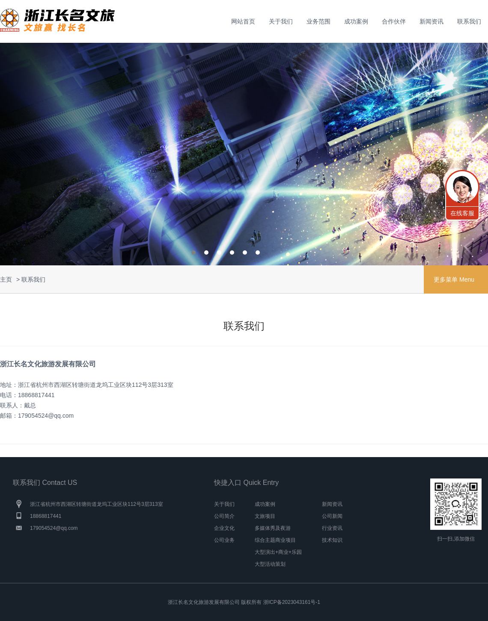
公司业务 (224, 540)
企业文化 (224, 528)
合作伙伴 (394, 21)
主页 (6, 279)
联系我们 (469, 21)
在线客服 (462, 213)
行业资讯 (332, 528)
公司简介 (224, 516)
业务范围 (318, 21)
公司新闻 (332, 516)
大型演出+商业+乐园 (278, 552)
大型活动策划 (270, 564)
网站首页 (243, 21)
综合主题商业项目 (275, 540)
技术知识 (332, 540)
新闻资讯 (431, 21)
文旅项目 (265, 516)
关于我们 (281, 21)
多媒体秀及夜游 (273, 528)
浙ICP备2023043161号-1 (291, 602)
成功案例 (356, 21)
